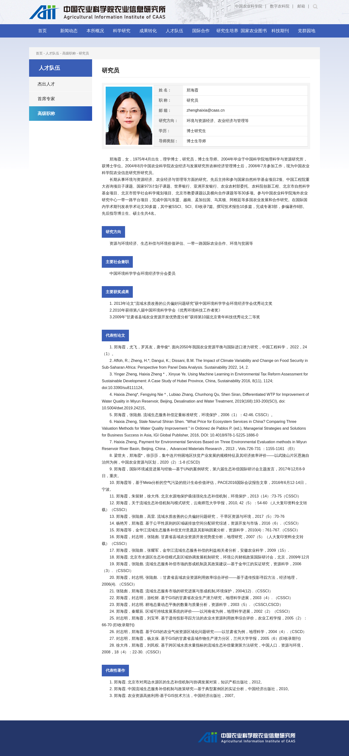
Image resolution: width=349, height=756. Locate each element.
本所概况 (95, 30)
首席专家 (46, 98)
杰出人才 (46, 84)
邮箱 (301, 6)
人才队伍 (174, 30)
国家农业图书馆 (254, 33)
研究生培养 (227, 30)
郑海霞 (115, 159)
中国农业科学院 (248, 6)
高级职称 (69, 53)
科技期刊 (280, 30)
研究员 (84, 53)
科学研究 (121, 30)
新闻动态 (69, 30)
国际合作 (201, 30)
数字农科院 (279, 6)
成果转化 (148, 30)
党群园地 (306, 30)
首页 (42, 30)
